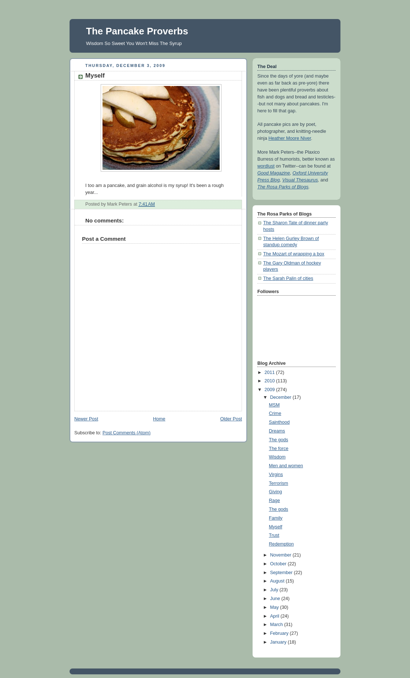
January (279, 642)
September (282, 572)
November (281, 555)
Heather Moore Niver (289, 138)
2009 (270, 389)
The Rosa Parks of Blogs (282, 187)
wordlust (266, 166)
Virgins (276, 474)
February (280, 633)
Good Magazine (273, 173)
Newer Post (86, 419)
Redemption (281, 544)
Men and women (286, 465)
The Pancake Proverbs (137, 31)
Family (276, 518)
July (275, 589)
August (278, 581)
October (279, 563)
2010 (270, 380)
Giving (275, 491)
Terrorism (278, 483)
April (275, 616)
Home (159, 419)
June (276, 598)
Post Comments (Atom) (126, 432)
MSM (274, 405)
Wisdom (277, 457)
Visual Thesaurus (300, 180)
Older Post (231, 419)
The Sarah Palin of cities (288, 278)
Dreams (277, 431)
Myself (275, 526)
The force (278, 448)
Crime (275, 413)
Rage (274, 500)
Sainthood (279, 422)
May (275, 607)
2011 (270, 372)
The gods (278, 439)
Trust (274, 535)
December (281, 397)
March (277, 624)
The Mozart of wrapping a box (293, 253)
